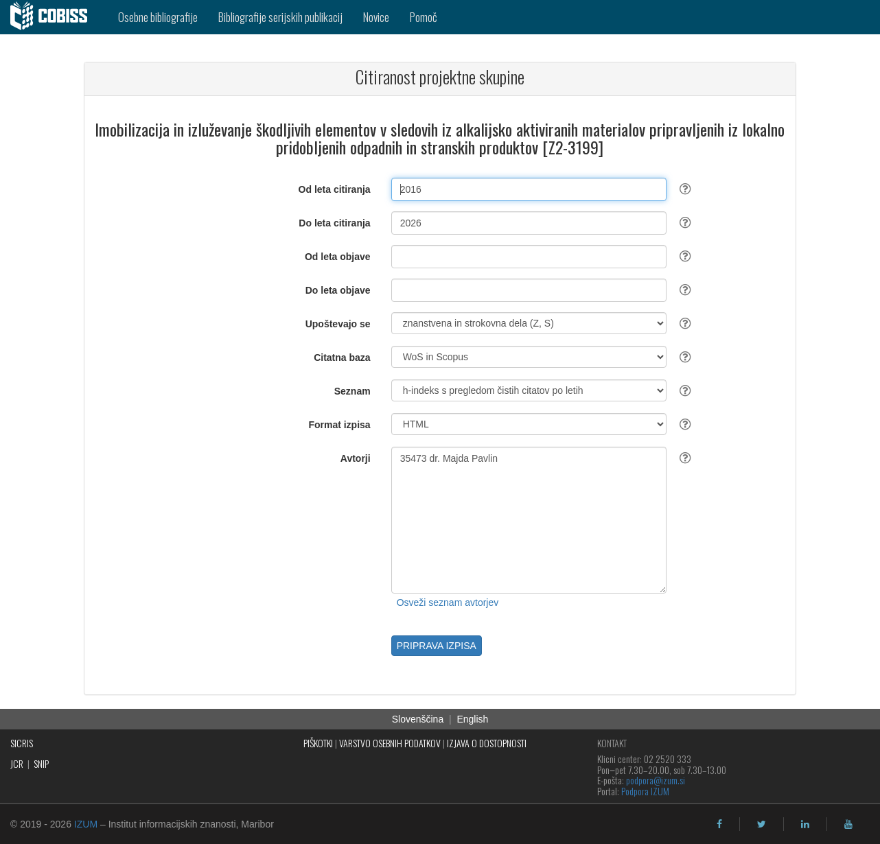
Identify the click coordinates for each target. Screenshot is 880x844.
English (472, 719)
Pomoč (423, 16)
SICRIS (21, 743)
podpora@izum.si (655, 780)
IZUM (85, 824)
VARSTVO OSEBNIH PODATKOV (390, 743)
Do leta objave (338, 290)
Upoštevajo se (338, 323)
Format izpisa (339, 424)
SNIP (41, 763)
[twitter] (761, 824)
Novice (376, 16)
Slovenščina (418, 719)
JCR (16, 763)
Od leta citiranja (335, 189)
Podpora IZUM (645, 791)
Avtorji (355, 458)
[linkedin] (805, 824)
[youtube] (848, 824)
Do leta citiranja (334, 223)
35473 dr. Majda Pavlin (529, 520)
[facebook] (719, 824)
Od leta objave (338, 256)
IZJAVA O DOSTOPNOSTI (486, 743)
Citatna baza (342, 357)
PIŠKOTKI (318, 743)
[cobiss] (54, 17)
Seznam (352, 391)
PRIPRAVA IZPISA (436, 645)
